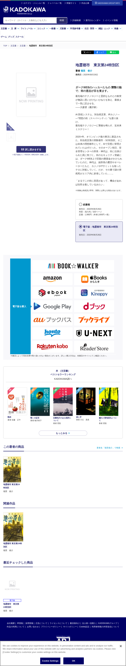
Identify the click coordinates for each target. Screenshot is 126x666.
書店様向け (75, 617)
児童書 (64, 28)
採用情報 (29, 617)
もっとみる (61, 427)
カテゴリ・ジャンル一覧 (34, 3)
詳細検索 (75, 20)
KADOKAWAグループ (107, 617)
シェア (101, 52)
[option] (13, 526)
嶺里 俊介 (86, 70)
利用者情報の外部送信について (105, 621)
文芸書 (5, 28)
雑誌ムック (105, 28)
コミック (42, 28)
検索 (62, 20)
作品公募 (85, 3)
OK (73, 661)
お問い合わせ (33, 621)
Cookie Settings (50, 661)
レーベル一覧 (56, 3)
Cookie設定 (84, 621)
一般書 (53, 28)
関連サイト (71, 3)
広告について (41, 617)
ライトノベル (28, 28)
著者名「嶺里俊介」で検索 (108, 442)
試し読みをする (31, 149)
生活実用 (90, 28)
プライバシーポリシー (51, 621)
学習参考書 (76, 28)
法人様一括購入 (89, 617)
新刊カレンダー (92, 20)
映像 (117, 28)
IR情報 (20, 617)
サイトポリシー (70, 621)
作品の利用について (15, 621)
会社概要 (11, 617)
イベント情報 (110, 20)
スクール (19, 37)
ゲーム (4, 37)
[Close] (120, 646)
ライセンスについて (58, 617)
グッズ (11, 37)
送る (114, 52)
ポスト (89, 52)
